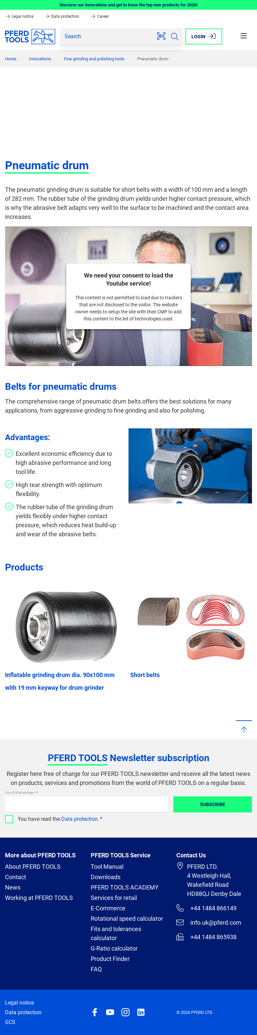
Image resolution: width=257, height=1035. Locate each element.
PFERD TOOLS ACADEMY (125, 887)
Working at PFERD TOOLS (39, 897)
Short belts (145, 674)
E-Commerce (108, 908)
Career (99, 16)
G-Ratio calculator (114, 948)
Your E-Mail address (20, 792)
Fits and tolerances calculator (116, 933)
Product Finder (110, 958)
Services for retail (114, 897)
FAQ (96, 969)
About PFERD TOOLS (33, 866)
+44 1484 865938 (206, 936)
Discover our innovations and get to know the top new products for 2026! (129, 4)
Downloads (105, 876)
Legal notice (19, 16)
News (12, 887)
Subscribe (212, 804)
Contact (15, 876)
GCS (10, 1022)
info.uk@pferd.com (208, 922)
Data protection (62, 16)
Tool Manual (107, 866)
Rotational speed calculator (127, 918)
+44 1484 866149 (206, 908)
